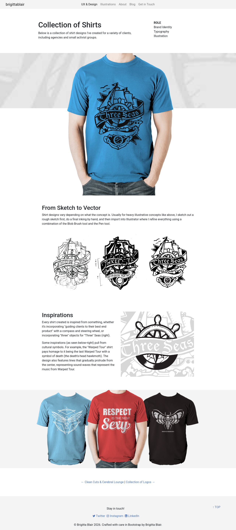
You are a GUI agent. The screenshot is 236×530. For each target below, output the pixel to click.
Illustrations (108, 4)
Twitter (98, 516)
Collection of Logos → (140, 482)
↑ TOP (216, 507)
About (123, 4)
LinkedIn (131, 516)
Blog (132, 4)
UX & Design (89, 4)
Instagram (114, 516)
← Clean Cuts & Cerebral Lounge (102, 482)
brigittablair (15, 4)
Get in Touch (146, 4)
